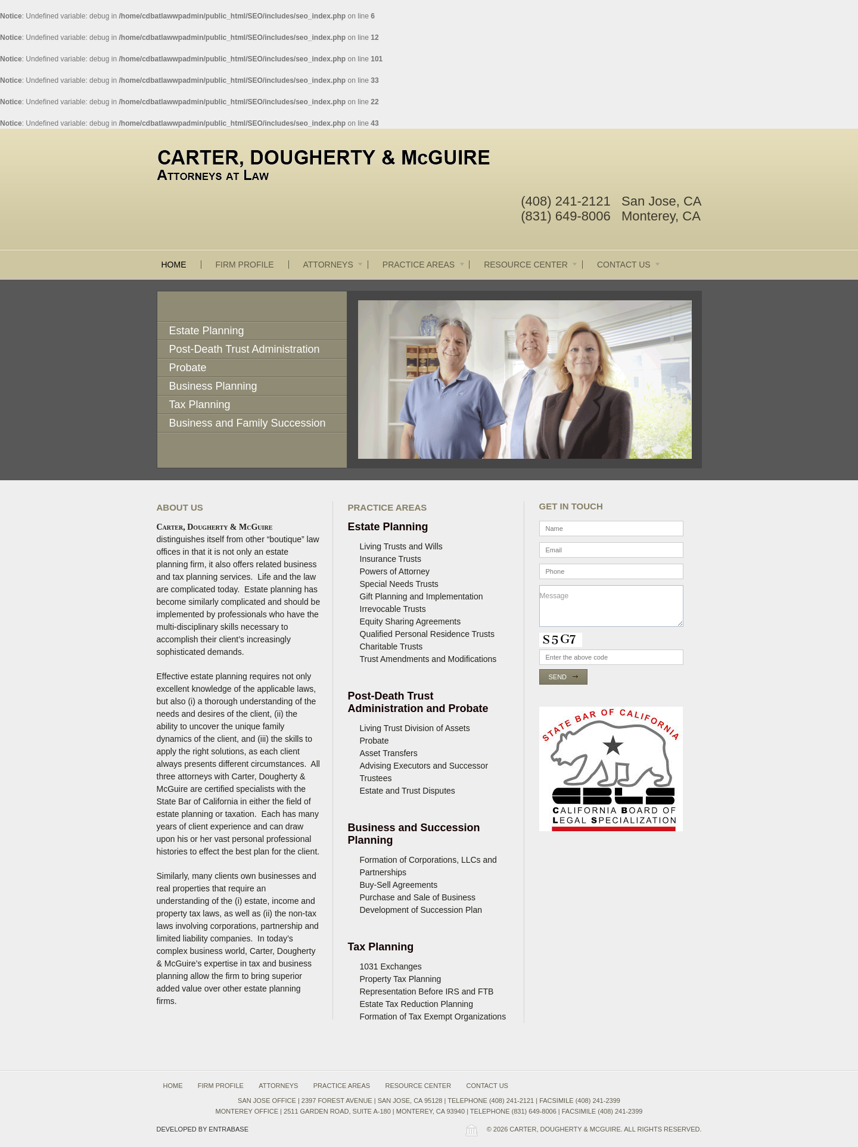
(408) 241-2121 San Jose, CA (611, 201)
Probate (188, 368)
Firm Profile (245, 264)
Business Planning (213, 386)
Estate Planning (206, 331)
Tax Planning (200, 405)
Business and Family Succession (247, 423)
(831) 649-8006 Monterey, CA (611, 216)
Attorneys (334, 264)
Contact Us (629, 264)
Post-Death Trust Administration (244, 349)
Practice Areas (424, 264)
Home (173, 264)
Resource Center (531, 264)
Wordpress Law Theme (471, 1130)
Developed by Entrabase (202, 1129)
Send (558, 676)
